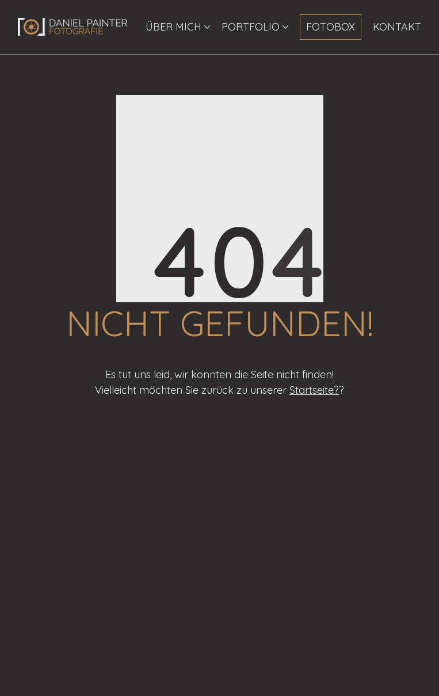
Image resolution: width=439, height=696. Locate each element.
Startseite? (314, 390)
